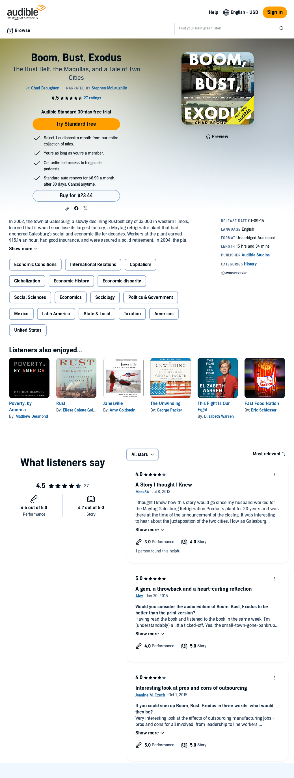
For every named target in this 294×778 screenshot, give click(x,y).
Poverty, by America (20, 407)
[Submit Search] (282, 28)
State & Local (97, 314)
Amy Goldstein (122, 410)
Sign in (275, 12)
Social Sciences (30, 297)
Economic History (71, 281)
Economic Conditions (35, 264)
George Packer (169, 410)
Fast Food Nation (262, 403)
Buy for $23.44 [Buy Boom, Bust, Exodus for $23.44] (76, 196)
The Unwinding (165, 403)
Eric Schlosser (264, 410)
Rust (60, 403)
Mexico (21, 314)
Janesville (113, 403)
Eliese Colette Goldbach (83, 410)
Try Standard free (76, 124)
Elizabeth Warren (219, 416)
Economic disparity (122, 281)
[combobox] (230, 28)
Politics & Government (150, 297)
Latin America (56, 314)
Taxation (132, 314)
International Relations (93, 264)
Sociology (105, 297)
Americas (164, 314)
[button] (67, 208)
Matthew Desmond (32, 416)
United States (28, 330)
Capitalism (140, 264)
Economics (71, 297)
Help (213, 12)
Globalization (27, 281)
